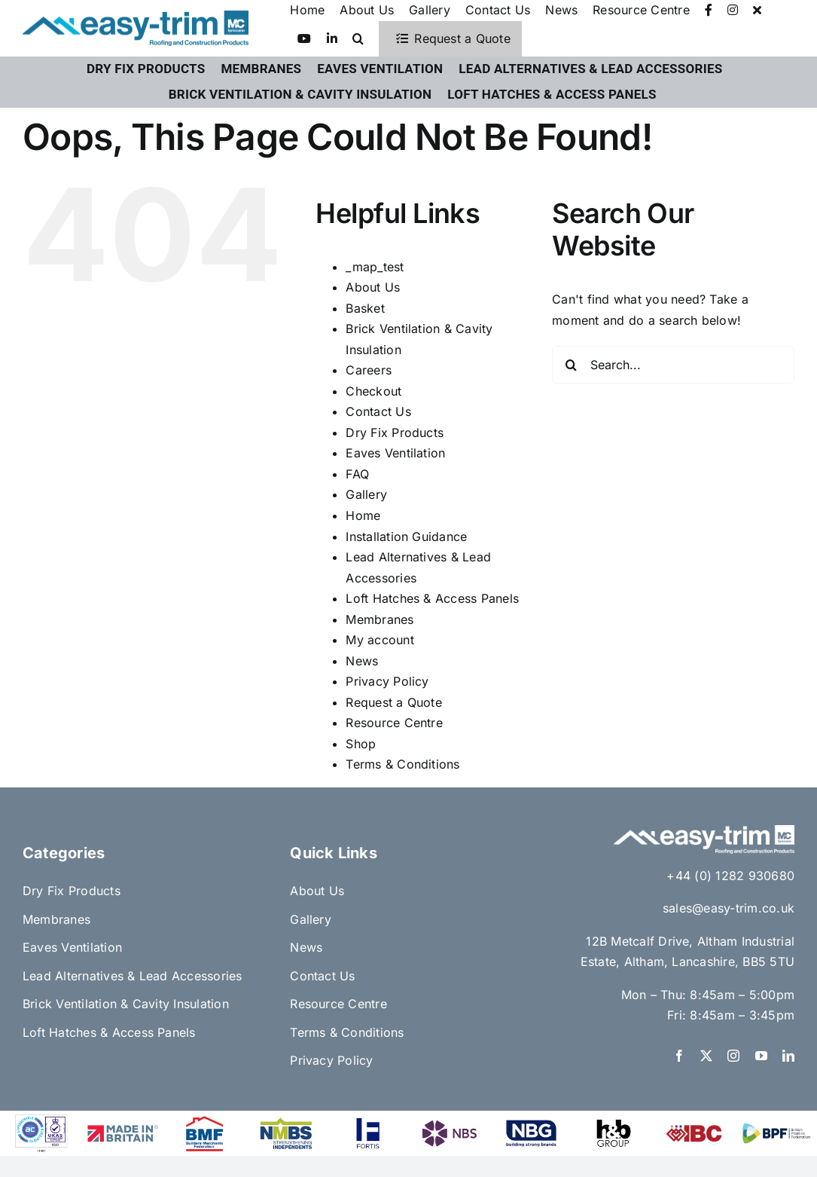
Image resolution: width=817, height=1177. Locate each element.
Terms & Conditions (402, 764)
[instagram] (733, 1056)
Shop (361, 743)
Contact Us (378, 411)
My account (379, 639)
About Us (373, 287)
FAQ (357, 474)
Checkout (373, 391)
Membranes (379, 619)
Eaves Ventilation (395, 452)
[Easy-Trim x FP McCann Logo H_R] (135, 16)
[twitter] (706, 1056)
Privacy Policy (387, 681)
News (362, 660)
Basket (365, 308)
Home (363, 515)
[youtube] (761, 1056)
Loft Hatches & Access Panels (432, 598)
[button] (358, 39)
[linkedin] (788, 1056)
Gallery (366, 494)
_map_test (375, 266)
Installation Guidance (406, 536)
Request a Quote (394, 702)
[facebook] (679, 1056)
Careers (369, 370)
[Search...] (673, 365)
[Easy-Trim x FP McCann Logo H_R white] (704, 831)
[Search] (571, 365)
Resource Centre (394, 722)
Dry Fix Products (395, 432)
